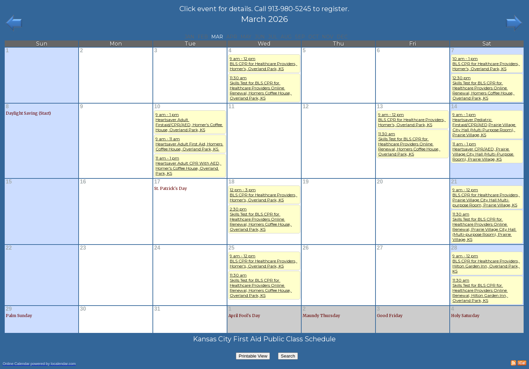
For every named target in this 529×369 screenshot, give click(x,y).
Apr (231, 37)
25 (231, 248)
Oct (313, 37)
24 (157, 248)
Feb (203, 37)
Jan (189, 37)
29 (9, 309)
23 (83, 248)
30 (83, 309)
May (246, 37)
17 (157, 181)
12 (306, 106)
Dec (342, 37)
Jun (260, 37)
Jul (272, 37)
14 (454, 106)
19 (306, 181)
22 (9, 248)
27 (380, 248)
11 (231, 106)
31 (157, 309)
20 (380, 181)
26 (306, 248)
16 (83, 181)
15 (9, 181)
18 (231, 181)
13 (380, 106)
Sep (300, 37)
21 (454, 181)
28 (454, 248)
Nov (327, 37)
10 (157, 106)
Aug (286, 37)
